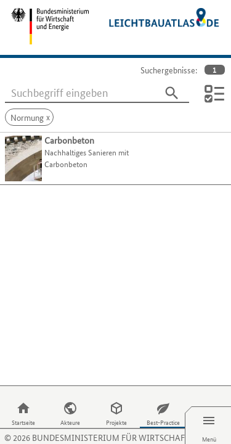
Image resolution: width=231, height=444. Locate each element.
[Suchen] (171, 93)
